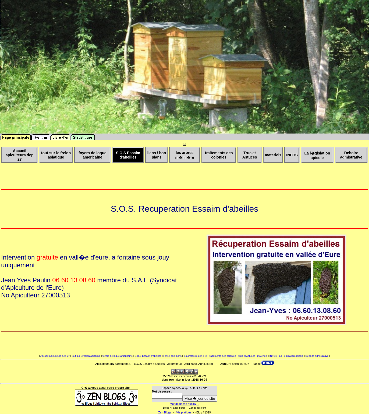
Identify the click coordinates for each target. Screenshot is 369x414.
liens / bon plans (173, 356)
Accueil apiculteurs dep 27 (55, 356)
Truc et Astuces (246, 356)
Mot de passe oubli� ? (184, 403)
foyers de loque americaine (117, 356)
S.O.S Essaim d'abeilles (148, 356)
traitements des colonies (222, 356)
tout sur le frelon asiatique (86, 356)
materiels (262, 356)
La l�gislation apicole (291, 356)
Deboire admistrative (317, 356)
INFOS (273, 356)
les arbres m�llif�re (195, 356)
